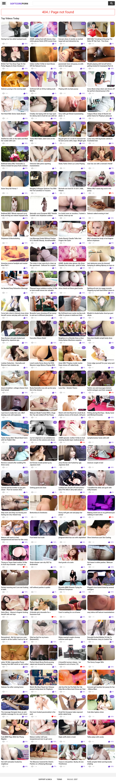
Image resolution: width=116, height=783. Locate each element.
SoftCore (19, 3)
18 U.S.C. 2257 (72, 779)
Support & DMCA (45, 779)
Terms (59, 779)
